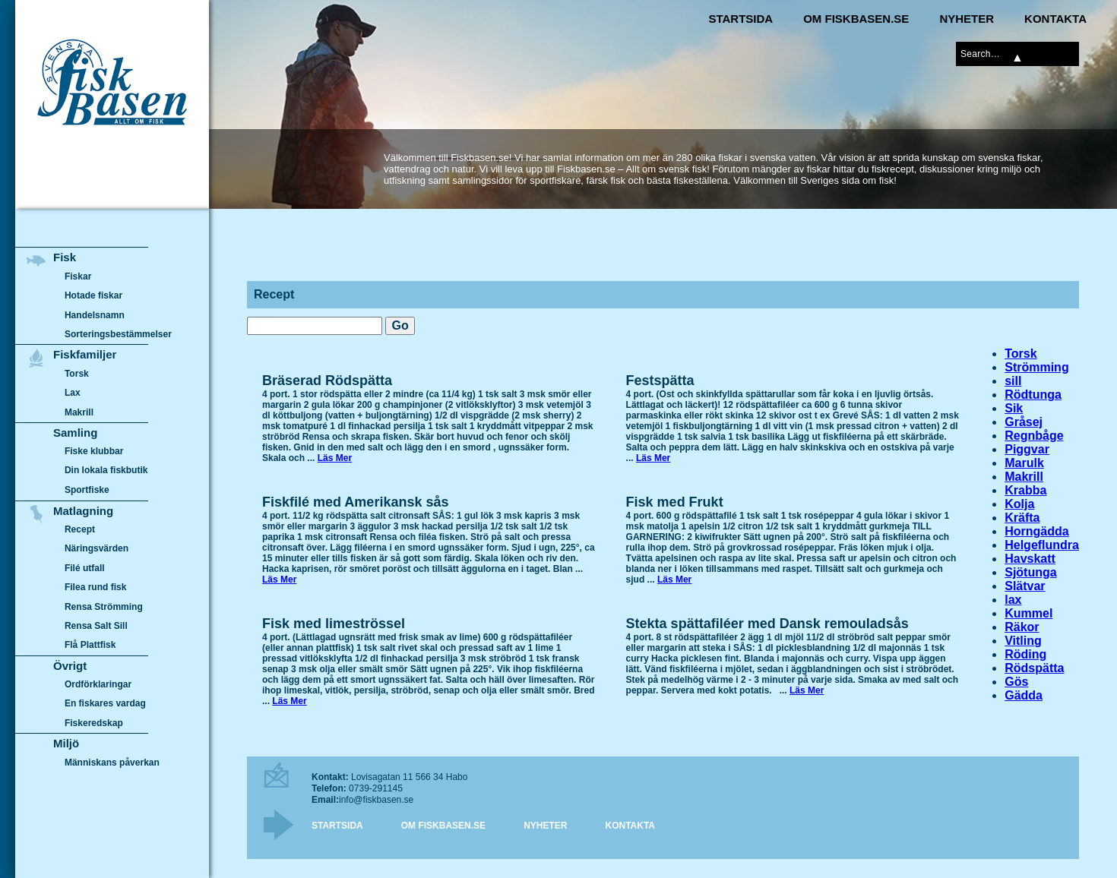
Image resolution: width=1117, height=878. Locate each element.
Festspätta (660, 380)
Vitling (1023, 640)
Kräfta (1022, 517)
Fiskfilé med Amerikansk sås (355, 502)
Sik (1014, 408)
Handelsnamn (95, 315)
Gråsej (1024, 421)
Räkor (1022, 627)
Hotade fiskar (93, 295)
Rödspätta (1034, 668)
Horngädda (1036, 531)
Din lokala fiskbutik (106, 471)
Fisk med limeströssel (333, 623)
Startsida (740, 18)
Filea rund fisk (95, 587)
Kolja (1019, 503)
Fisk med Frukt (674, 502)
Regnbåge (1034, 435)
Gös (1016, 681)
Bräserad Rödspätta (327, 380)
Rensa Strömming (104, 607)
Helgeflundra (1042, 544)
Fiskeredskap (94, 723)
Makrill (1024, 476)
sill (1013, 380)
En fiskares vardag (105, 704)
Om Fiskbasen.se (856, 18)
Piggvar (1027, 449)
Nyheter (966, 18)
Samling (75, 432)
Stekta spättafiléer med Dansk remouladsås (767, 623)
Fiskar (78, 276)
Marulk (1024, 462)
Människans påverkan (112, 762)
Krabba (1025, 490)
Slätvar (1025, 586)
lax (1013, 599)
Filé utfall (85, 568)
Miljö (66, 743)
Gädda (1024, 695)
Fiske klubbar (94, 451)
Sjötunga (1030, 572)
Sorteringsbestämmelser (118, 334)
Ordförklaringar (98, 684)
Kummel (1028, 613)
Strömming (1036, 367)
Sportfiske (87, 490)
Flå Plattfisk (90, 645)
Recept (80, 529)
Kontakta (1055, 18)
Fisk (64, 257)
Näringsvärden (96, 548)
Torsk (1020, 353)
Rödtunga (1033, 394)
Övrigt (70, 665)
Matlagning (83, 510)
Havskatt (1030, 558)
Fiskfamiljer (84, 354)
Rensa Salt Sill (96, 626)
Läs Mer (335, 458)
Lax (73, 392)
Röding (1025, 654)
